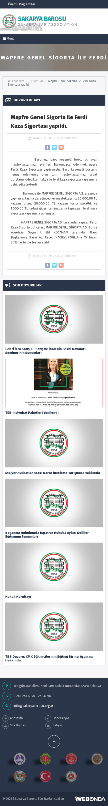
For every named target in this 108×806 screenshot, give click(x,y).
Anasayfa (16, 81)
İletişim (53, 726)
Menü (8, 38)
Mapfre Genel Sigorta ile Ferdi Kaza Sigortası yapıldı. (52, 82)
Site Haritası (14, 726)
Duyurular (36, 81)
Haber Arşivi (57, 718)
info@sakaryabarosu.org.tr (33, 706)
